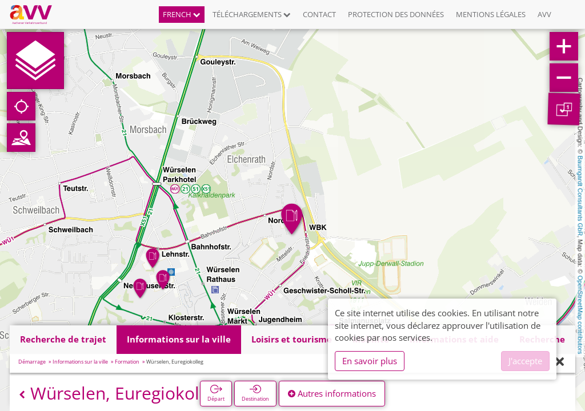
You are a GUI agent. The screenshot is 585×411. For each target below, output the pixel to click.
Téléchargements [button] (252, 14)
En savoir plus (369, 360)
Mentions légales (491, 14)
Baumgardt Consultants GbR (580, 196)
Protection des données (396, 14)
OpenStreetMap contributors (580, 314)
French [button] (182, 14)
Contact (319, 14)
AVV (544, 14)
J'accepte (525, 360)
